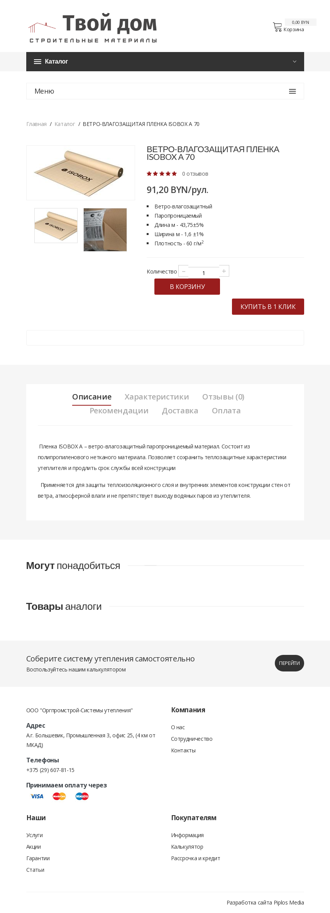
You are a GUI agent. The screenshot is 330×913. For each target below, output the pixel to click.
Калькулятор (187, 846)
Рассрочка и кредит (195, 858)
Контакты (183, 750)
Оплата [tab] (226, 411)
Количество (162, 271)
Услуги (34, 835)
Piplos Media (289, 902)
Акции (33, 846)
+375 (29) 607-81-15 (50, 770)
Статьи (35, 869)
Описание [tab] (91, 397)
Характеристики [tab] (157, 397)
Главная (36, 124)
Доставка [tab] (180, 411)
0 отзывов (195, 173)
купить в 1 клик (268, 306)
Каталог (64, 124)
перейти (289, 663)
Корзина (288, 27)
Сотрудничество (192, 738)
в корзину (187, 286)
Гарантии (38, 858)
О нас (178, 727)
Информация (187, 835)
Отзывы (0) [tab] (223, 397)
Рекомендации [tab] (119, 411)
